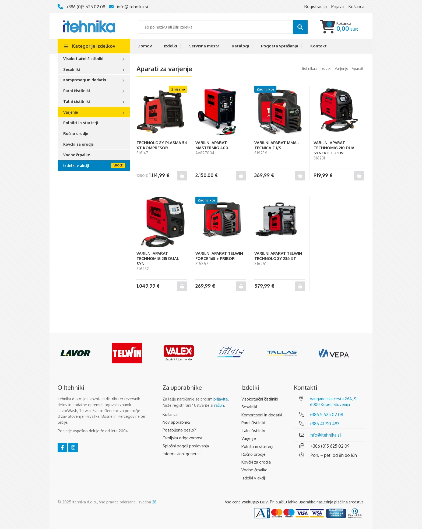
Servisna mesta (204, 45)
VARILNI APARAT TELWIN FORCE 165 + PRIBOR (219, 256)
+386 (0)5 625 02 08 (85, 6)
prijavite (220, 399)
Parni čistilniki (76, 90)
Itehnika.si (310, 68)
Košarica (170, 414)
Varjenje (70, 112)
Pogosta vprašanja (279, 45)
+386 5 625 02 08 (326, 414)
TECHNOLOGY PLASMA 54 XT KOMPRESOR (161, 145)
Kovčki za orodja (78, 144)
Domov (145, 45)
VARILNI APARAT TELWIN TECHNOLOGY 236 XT (278, 256)
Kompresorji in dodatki (84, 80)
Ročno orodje (75, 133)
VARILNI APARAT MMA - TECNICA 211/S (276, 145)
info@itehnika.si (132, 6)
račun (219, 405)
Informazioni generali (182, 453)
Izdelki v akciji (76, 165)
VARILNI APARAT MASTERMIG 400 (211, 145)
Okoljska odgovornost (183, 437)
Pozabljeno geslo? (179, 430)
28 (154, 502)
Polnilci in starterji (80, 122)
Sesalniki (71, 69)
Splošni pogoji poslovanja (186, 445)
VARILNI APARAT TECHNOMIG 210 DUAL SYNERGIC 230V (335, 147)
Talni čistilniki (76, 101)
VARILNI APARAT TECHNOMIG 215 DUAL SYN (157, 258)
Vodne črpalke (76, 154)
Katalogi (240, 45)
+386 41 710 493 (324, 423)
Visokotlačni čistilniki (83, 58)
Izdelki (170, 45)
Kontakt (318, 45)
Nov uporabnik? (177, 422)
